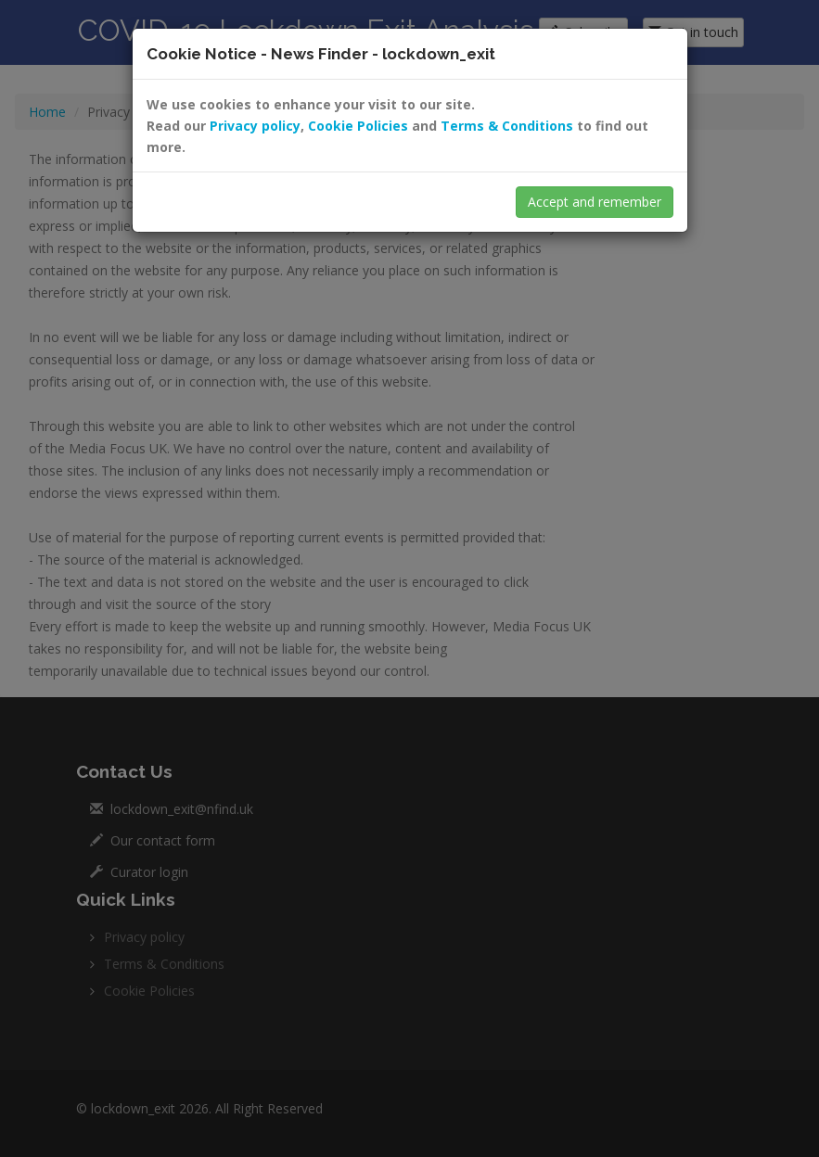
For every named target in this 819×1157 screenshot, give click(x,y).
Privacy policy (255, 125)
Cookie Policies (358, 125)
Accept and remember (594, 201)
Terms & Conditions (507, 125)
